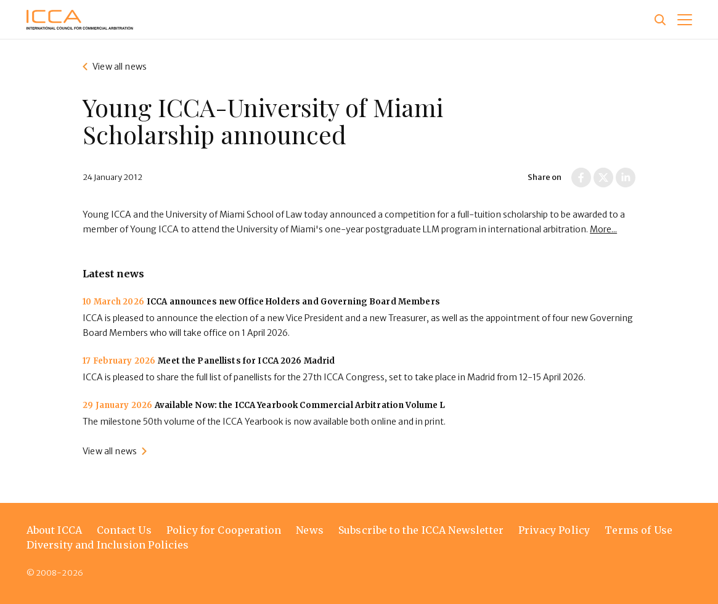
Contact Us (124, 530)
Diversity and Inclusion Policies (108, 545)
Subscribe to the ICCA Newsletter (421, 530)
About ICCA (55, 530)
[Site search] (660, 20)
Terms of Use (638, 530)
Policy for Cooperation (224, 530)
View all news (119, 66)
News (310, 530)
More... (603, 229)
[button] (685, 20)
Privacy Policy (554, 530)
